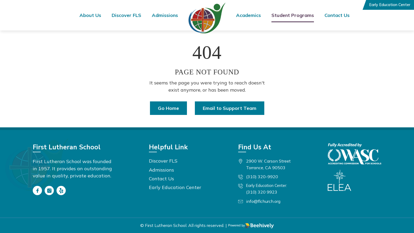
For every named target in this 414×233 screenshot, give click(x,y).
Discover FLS (126, 15)
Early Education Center (389, 4)
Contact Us (337, 15)
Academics (248, 15)
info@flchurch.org (263, 201)
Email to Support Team (229, 108)
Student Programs (292, 15)
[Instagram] (49, 190)
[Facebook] (37, 190)
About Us (90, 15)
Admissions (165, 15)
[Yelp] (61, 190)
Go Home (168, 108)
